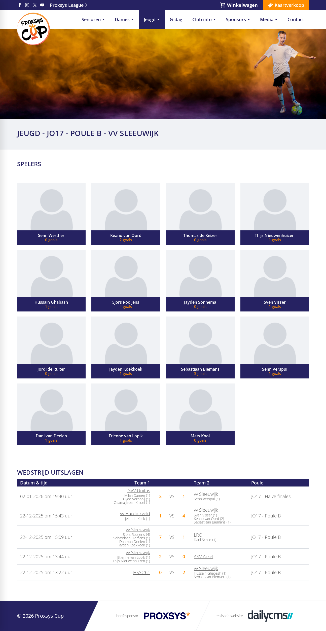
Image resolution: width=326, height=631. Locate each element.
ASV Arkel (203, 556)
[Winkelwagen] (239, 5)
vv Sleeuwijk (206, 494)
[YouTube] (42, 5)
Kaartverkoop (289, 5)
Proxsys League (67, 5)
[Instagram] (27, 5)
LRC (198, 535)
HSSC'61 (141, 572)
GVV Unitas (138, 490)
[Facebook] (19, 5)
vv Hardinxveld (135, 513)
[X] (34, 5)
